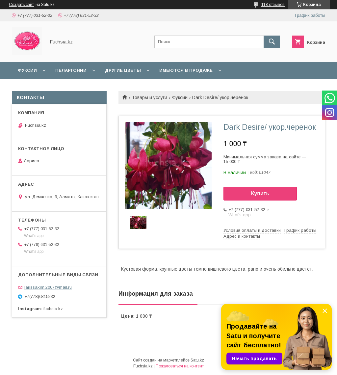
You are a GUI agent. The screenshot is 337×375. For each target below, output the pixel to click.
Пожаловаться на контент (180, 366)
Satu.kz (197, 360)
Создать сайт (21, 4)
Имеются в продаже (186, 70)
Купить (260, 193)
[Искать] (272, 42)
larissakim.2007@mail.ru (48, 287)
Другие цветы (123, 70)
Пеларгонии (71, 70)
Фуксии (27, 70)
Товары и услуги (149, 97)
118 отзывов (273, 4)
